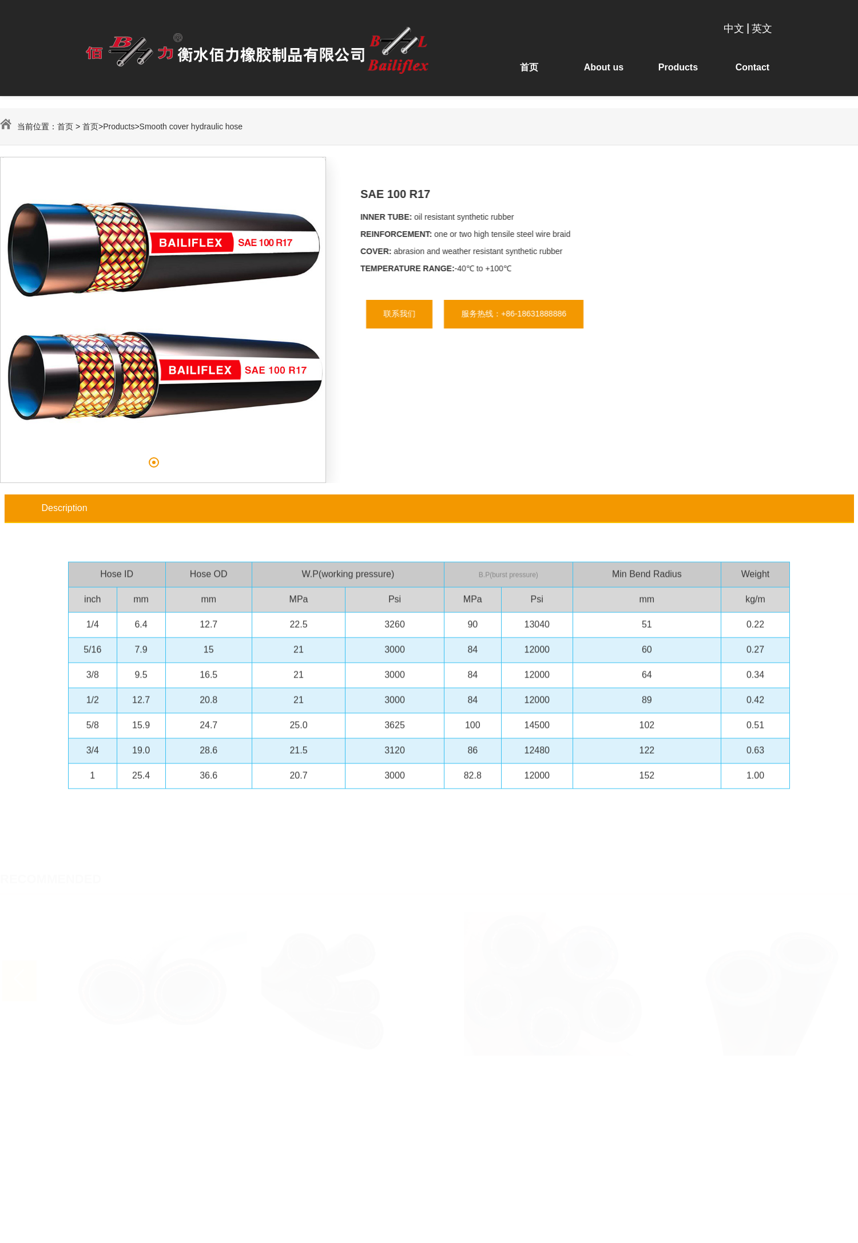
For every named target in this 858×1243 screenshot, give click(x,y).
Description (65, 508)
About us (603, 67)
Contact (751, 67)
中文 (734, 27)
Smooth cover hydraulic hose (191, 126)
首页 (530, 67)
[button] (151, 462)
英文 (762, 27)
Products (677, 67)
